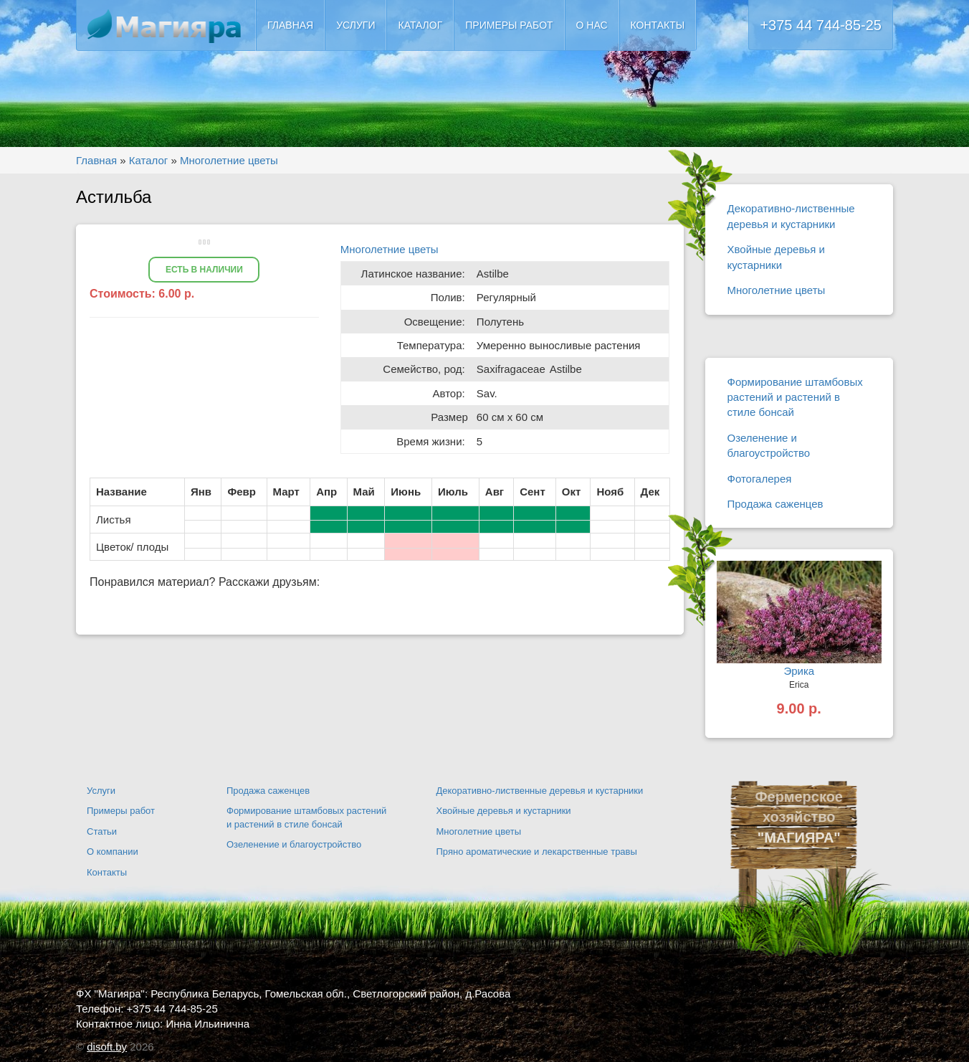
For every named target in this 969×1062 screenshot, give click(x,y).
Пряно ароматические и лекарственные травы (536, 851)
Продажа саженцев (775, 504)
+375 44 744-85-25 (821, 25)
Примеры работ (509, 25)
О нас (592, 25)
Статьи (102, 831)
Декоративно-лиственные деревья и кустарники (791, 215)
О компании (112, 851)
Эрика (798, 671)
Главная (290, 25)
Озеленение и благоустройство (769, 445)
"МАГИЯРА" (799, 837)
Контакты (658, 25)
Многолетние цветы (389, 249)
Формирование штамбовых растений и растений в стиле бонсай (795, 397)
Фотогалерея (759, 479)
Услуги (355, 25)
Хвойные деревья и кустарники (776, 256)
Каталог (420, 25)
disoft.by (107, 1046)
